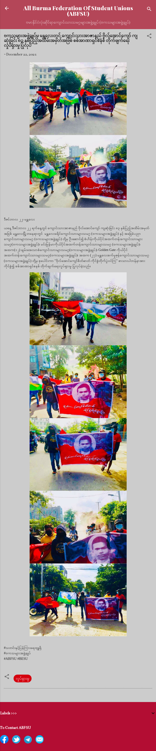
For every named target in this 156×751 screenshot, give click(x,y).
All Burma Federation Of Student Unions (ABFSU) (78, 10)
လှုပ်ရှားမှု (22, 678)
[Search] (149, 9)
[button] (149, 36)
